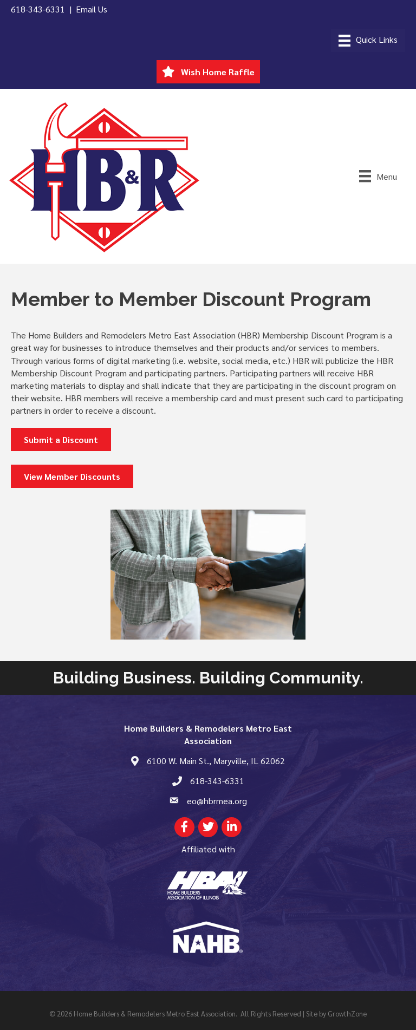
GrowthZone (347, 1013)
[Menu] (368, 40)
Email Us (91, 9)
